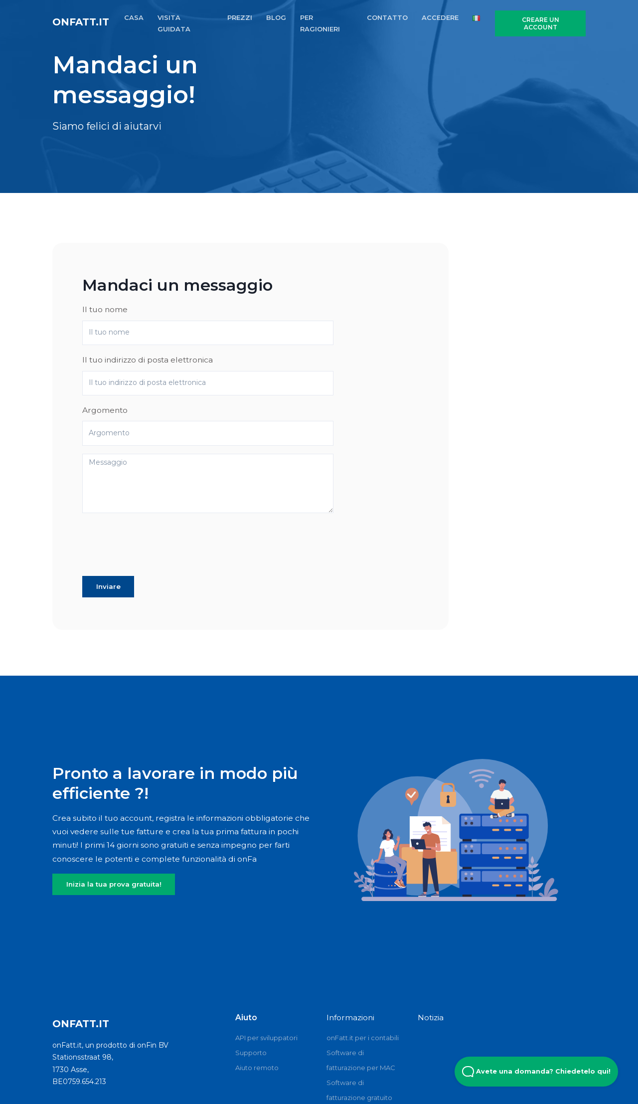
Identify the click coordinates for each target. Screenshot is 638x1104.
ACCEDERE (440, 17)
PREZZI (239, 17)
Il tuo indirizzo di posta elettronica (147, 360)
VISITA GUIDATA (174, 23)
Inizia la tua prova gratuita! (113, 884)
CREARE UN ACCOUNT (540, 23)
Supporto (251, 1053)
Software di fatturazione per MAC (360, 1060)
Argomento (105, 410)
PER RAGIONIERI (320, 23)
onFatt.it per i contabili (362, 1038)
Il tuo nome (105, 309)
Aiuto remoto (257, 1068)
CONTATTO (387, 17)
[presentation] (158, 548)
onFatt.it (80, 22)
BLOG (276, 17)
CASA (134, 17)
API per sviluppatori (266, 1038)
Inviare (108, 586)
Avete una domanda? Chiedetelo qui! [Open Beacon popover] (536, 1071)
